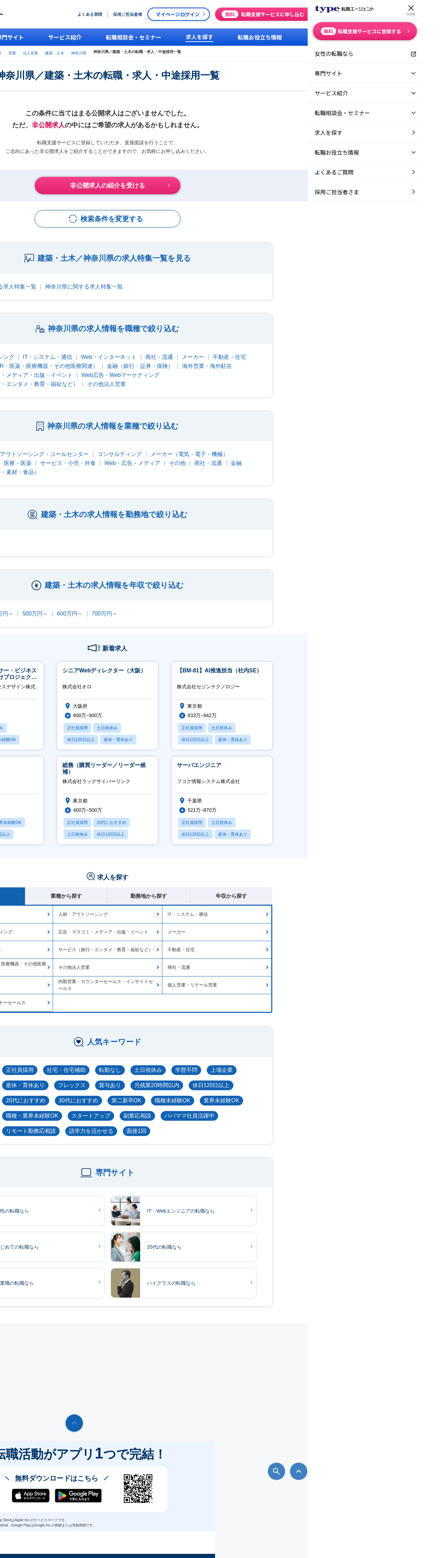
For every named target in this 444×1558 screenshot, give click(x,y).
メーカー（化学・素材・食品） (115, 465)
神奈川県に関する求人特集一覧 (198, 280)
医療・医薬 (132, 456)
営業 (166, 52)
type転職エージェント (84, 52)
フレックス (186, 1078)
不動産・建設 (93, 456)
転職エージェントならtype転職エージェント (68, 1543)
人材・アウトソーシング (98, 350)
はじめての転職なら (113, 1240)
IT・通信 (78, 447)
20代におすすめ (140, 1093)
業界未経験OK (336, 1093)
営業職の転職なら (111, 1276)
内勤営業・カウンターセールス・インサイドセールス (220, 978)
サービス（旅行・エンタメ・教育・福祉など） (134, 377)
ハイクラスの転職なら (267, 1276)
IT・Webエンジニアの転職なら (277, 1204)
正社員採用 (134, 1063)
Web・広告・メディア (247, 456)
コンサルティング (234, 447)
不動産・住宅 (343, 350)
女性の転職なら (109, 1204)
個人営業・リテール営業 (307, 978)
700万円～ (219, 607)
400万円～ (115, 607)
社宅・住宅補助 (180, 1063)
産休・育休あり (139, 1078)
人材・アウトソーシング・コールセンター (150, 447)
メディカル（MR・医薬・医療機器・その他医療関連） (144, 359)
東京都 (76, 536)
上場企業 (336, 1063)
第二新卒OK (241, 1093)
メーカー (307, 350)
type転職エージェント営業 (133, 52)
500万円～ (150, 607)
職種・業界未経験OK (146, 1109)
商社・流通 (274, 350)
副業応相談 (252, 1109)
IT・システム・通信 (162, 350)
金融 (350, 456)
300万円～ (81, 607)
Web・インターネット (223, 350)
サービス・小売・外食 (182, 456)
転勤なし (224, 1063)
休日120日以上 (325, 1078)
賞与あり (224, 1078)
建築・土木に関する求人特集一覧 (109, 280)
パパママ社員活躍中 (304, 1109)
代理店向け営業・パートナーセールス (101, 995)
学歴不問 (301, 1063)
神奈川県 (233, 52)
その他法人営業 (221, 377)
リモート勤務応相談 (145, 1124)
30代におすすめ (193, 1093)
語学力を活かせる (205, 1124)
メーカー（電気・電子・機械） (304, 447)
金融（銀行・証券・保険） (254, 359)
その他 (291, 456)
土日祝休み (262, 1063)
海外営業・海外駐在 (322, 359)
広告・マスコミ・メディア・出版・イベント (131, 368)
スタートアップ (205, 1109)
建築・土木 (209, 52)
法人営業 (185, 52)
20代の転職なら (260, 1240)
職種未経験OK (287, 1093)
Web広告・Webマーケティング (235, 368)
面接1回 (251, 1124)
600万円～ (184, 607)
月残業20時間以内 (271, 1078)
